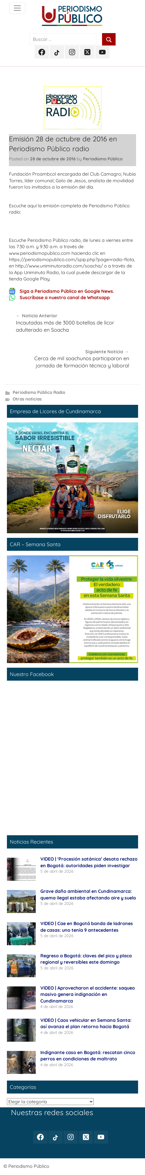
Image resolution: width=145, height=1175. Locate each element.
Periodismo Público (103, 159)
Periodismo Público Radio (39, 392)
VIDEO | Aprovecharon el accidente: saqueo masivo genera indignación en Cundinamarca (87, 994)
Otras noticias (27, 399)
